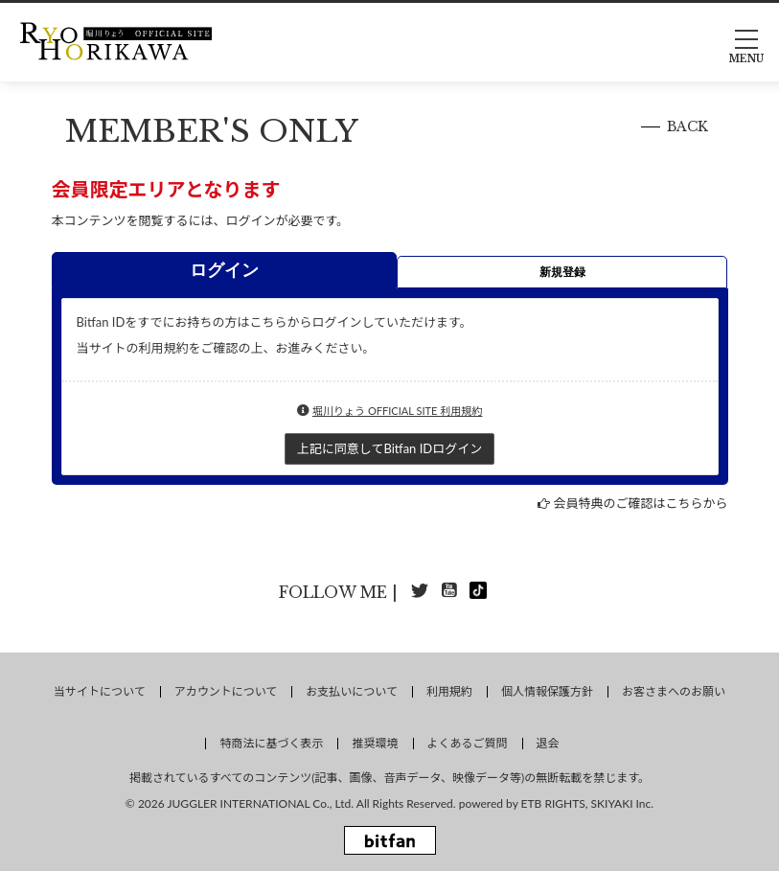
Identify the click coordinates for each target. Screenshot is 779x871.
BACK (687, 126)
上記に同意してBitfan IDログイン (389, 448)
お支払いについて (352, 691)
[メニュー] (746, 41)
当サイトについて (100, 691)
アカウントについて (226, 691)
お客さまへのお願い (673, 691)
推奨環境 (375, 743)
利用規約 (449, 691)
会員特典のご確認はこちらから (640, 503)
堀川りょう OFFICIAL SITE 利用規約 (397, 410)
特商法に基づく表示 (271, 743)
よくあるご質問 (467, 743)
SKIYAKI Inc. (622, 803)
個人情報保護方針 (547, 691)
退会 (548, 743)
